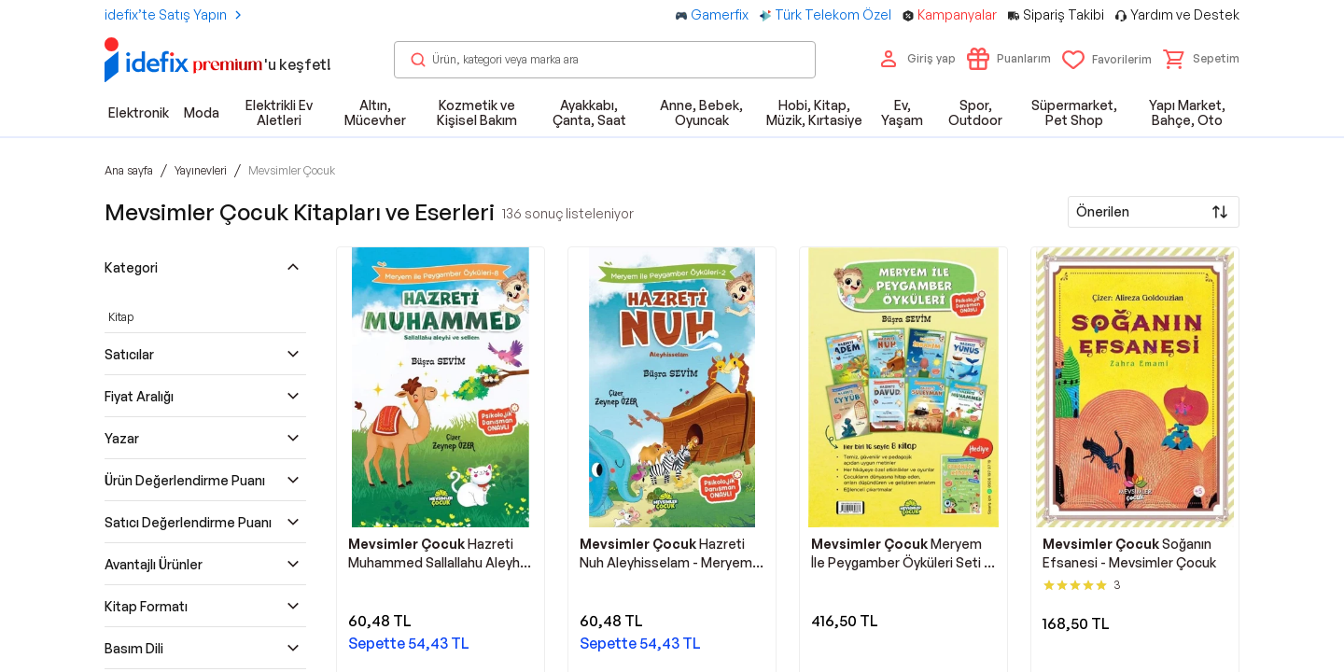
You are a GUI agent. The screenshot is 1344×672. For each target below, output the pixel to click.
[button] (1201, 59)
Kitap (120, 317)
